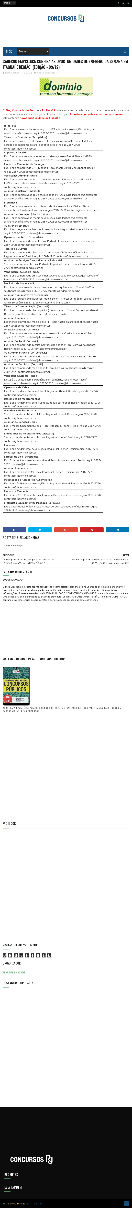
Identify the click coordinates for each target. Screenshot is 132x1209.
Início (8, 52)
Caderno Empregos (47, 74)
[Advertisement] (66, 35)
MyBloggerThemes (35, 1204)
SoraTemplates (18, 1204)
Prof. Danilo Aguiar (14, 973)
